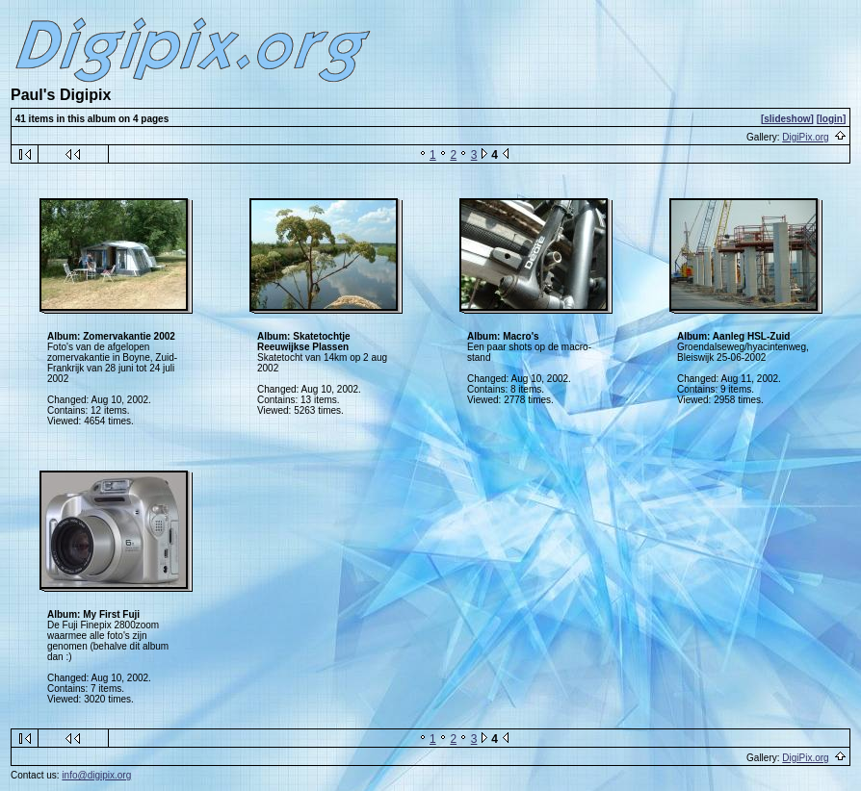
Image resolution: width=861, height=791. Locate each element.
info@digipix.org (96, 775)
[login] (832, 119)
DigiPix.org (805, 137)
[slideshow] (787, 119)
